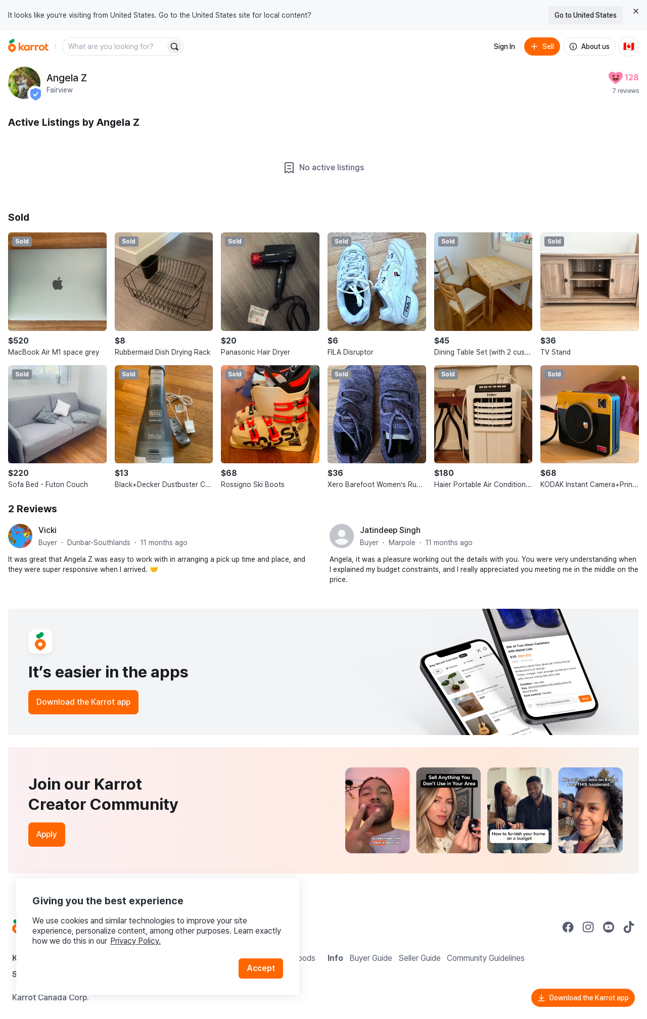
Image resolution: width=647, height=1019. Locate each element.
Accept (261, 968)
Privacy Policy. (135, 941)
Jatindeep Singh (390, 530)
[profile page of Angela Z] (24, 83)
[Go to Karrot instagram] (588, 927)
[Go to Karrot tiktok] (629, 927)
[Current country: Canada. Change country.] (629, 46)
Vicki (47, 530)
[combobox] (114, 46)
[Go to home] (28, 46)
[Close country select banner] (636, 11)
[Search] (174, 46)
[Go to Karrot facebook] (568, 927)
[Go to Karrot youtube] (609, 927)
